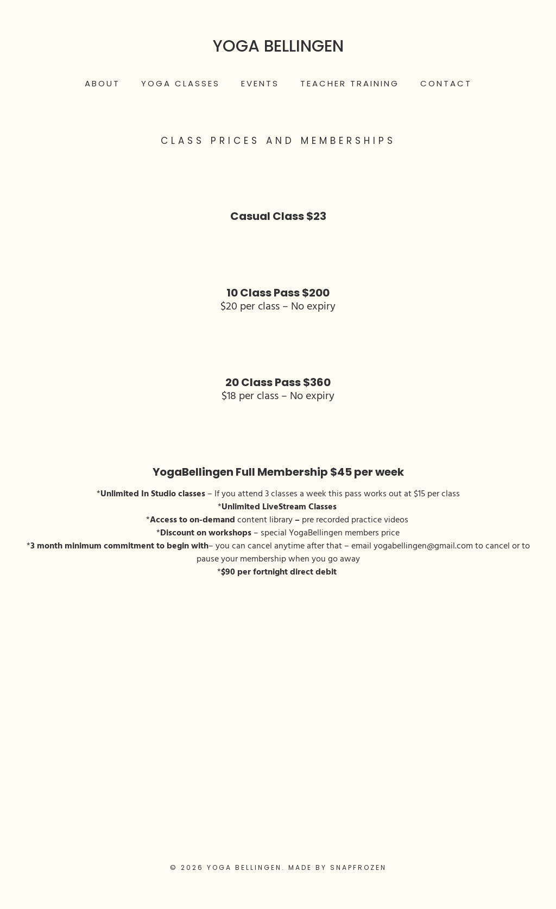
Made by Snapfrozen (337, 867)
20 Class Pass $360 (278, 382)
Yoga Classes (180, 83)
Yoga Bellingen (278, 46)
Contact (446, 83)
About (102, 83)
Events (260, 83)
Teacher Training (349, 83)
